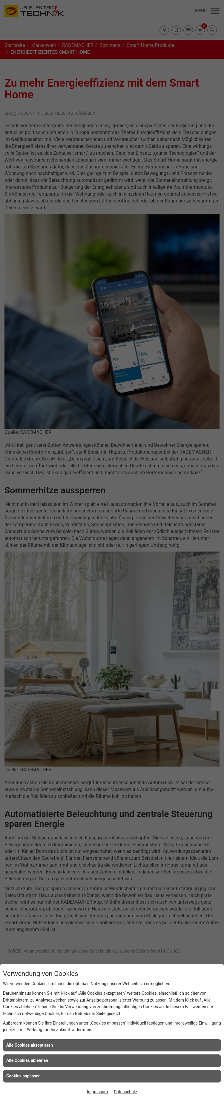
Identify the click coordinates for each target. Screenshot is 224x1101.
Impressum (97, 1091)
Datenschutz (125, 1091)
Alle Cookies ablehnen (27, 1060)
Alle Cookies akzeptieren (29, 1045)
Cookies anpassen (23, 1076)
